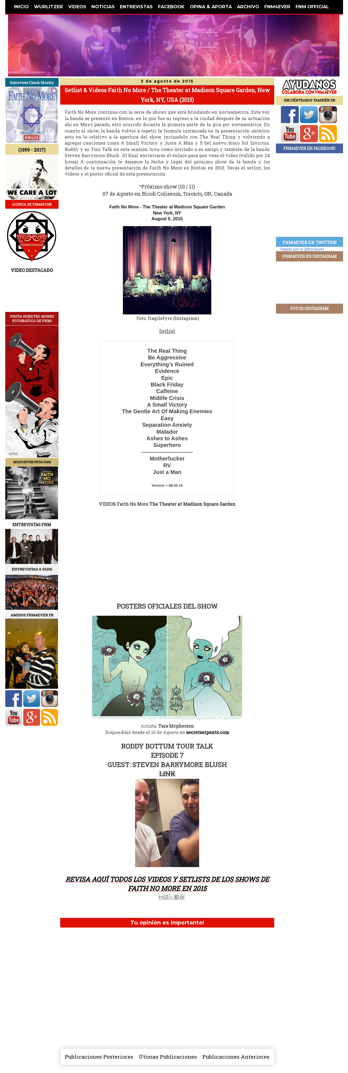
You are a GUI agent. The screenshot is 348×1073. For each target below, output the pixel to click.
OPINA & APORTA (211, 6)
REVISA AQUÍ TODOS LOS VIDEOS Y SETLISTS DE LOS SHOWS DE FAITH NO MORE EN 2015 (167, 884)
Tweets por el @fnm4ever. (302, 249)
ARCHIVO (248, 6)
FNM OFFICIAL (312, 6)
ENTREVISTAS (136, 6)
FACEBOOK (171, 6)
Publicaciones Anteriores (236, 1056)
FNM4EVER (277, 6)
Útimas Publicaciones (168, 1056)
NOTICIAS (103, 6)
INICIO (21, 6)
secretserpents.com (207, 732)
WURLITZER (48, 6)
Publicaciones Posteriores (99, 1056)
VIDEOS (77, 6)
